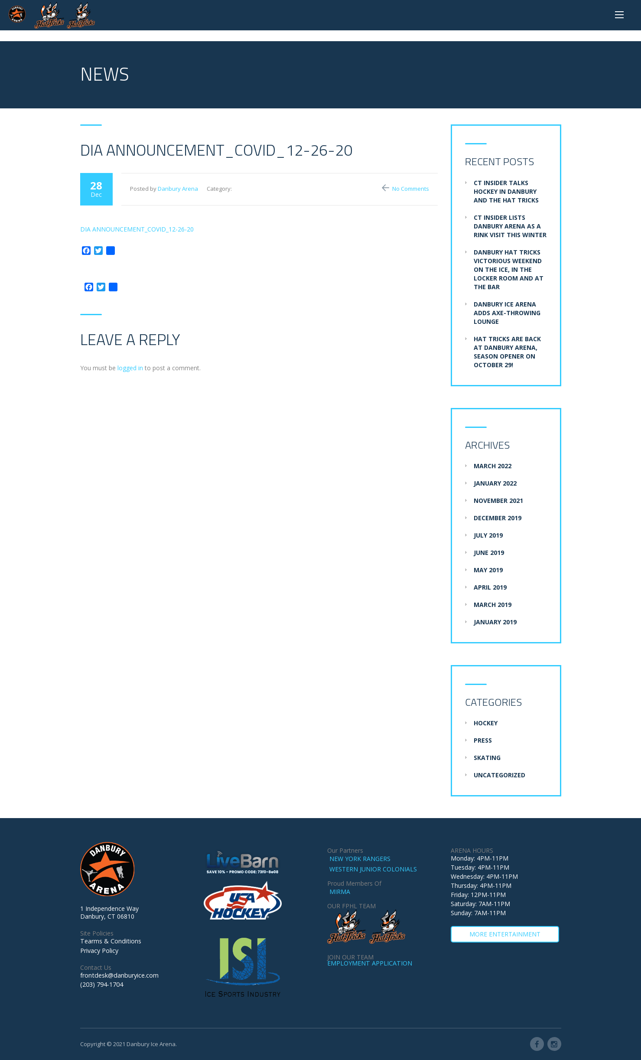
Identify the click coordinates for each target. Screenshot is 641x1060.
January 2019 (495, 622)
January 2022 (495, 483)
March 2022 (492, 466)
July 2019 (488, 535)
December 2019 (497, 518)
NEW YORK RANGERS (359, 859)
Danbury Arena (178, 188)
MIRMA (339, 891)
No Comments (410, 188)
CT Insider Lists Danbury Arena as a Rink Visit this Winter (510, 226)
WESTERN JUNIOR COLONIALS (373, 869)
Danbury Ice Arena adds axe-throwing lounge (507, 313)
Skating (487, 757)
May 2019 (488, 570)
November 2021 (498, 500)
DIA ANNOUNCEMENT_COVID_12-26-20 (137, 229)
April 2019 (490, 587)
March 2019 (492, 604)
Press (483, 740)
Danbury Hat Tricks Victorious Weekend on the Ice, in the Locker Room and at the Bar (508, 269)
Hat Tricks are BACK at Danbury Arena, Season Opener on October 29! (507, 352)
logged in (130, 368)
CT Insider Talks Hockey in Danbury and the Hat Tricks (506, 191)
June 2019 (489, 552)
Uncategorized (499, 775)
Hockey (486, 723)
